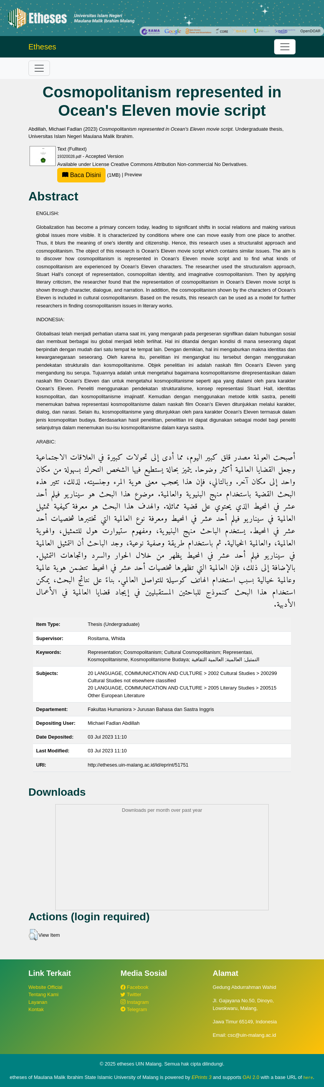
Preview (133, 175)
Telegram (134, 1009)
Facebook (135, 987)
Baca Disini (81, 175)
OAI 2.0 (251, 1077)
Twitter (131, 994)
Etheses (42, 47)
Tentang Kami (43, 994)
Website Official (45, 987)
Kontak (36, 1009)
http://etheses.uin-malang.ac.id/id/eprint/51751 (138, 765)
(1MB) (89, 175)
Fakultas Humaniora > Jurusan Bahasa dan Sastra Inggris (151, 709)
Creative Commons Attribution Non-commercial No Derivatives (178, 164)
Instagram (135, 1002)
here (308, 1077)
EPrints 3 (202, 1077)
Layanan (37, 1002)
